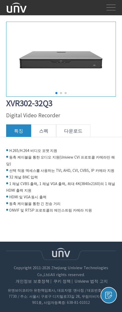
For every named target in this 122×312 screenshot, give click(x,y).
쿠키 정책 (62, 281)
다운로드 (73, 132)
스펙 (43, 132)
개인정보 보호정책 (32, 281)
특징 (18, 132)
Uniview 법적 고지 (91, 281)
